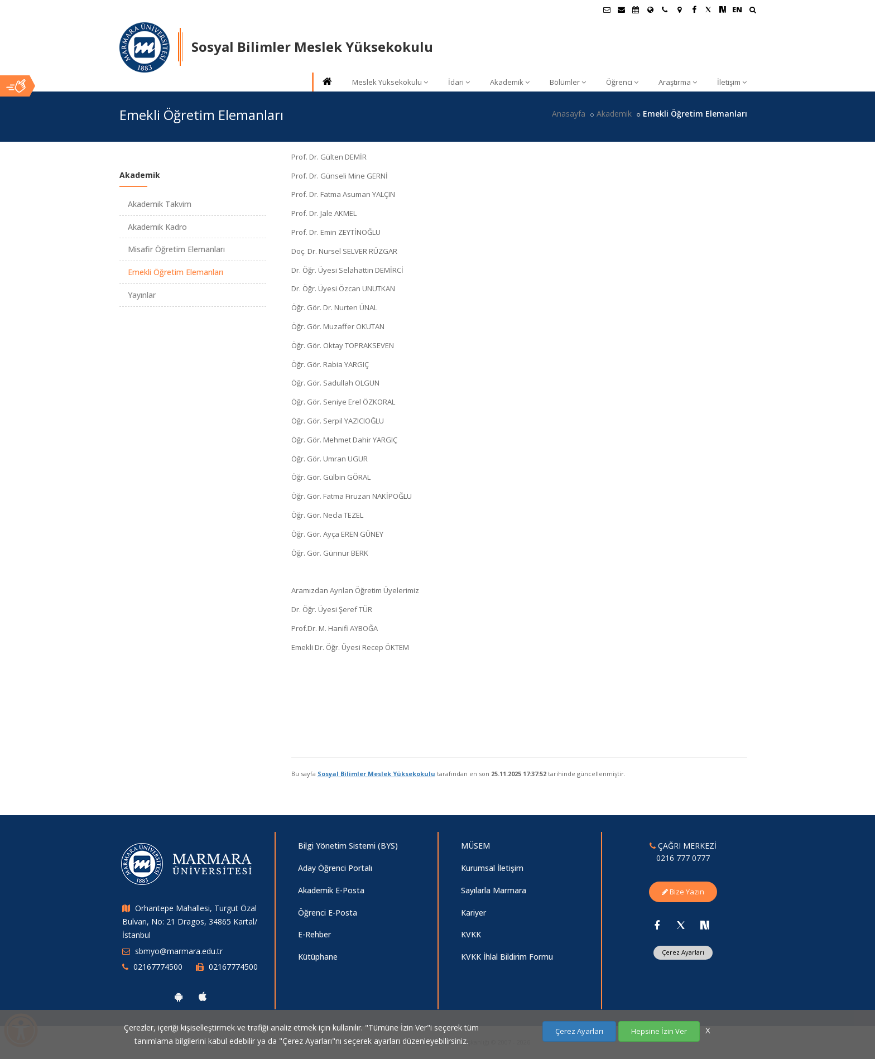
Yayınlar (142, 295)
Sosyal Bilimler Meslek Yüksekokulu (376, 773)
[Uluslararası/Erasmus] (650, 9)
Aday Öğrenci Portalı (335, 868)
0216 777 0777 (683, 858)
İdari (459, 82)
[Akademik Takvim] (635, 9)
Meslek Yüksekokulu (390, 82)
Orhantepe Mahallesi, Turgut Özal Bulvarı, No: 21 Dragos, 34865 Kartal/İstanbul (189, 921)
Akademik (510, 82)
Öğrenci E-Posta (327, 912)
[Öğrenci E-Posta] (606, 9)
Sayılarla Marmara (493, 890)
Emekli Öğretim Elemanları (175, 272)
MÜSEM (475, 845)
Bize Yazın (683, 892)
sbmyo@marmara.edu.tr (179, 951)
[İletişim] (664, 9)
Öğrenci (622, 82)
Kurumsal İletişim (492, 868)
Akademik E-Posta (331, 890)
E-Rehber (314, 934)
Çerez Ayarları (683, 952)
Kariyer (473, 912)
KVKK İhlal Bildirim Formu (507, 956)
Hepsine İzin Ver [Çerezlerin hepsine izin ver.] (659, 1031)
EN (737, 9)
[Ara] (752, 11)
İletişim (732, 82)
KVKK (471, 934)
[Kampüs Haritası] (679, 9)
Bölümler (568, 82)
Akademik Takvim (159, 204)
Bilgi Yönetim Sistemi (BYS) (348, 845)
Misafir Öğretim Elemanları (176, 249)
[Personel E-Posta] (621, 9)
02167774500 (157, 966)
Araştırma (677, 82)
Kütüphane (318, 956)
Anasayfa (568, 113)
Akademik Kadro (157, 227)
